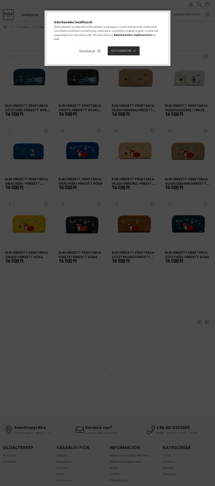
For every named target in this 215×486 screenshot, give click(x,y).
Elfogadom (121, 50)
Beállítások (87, 50)
